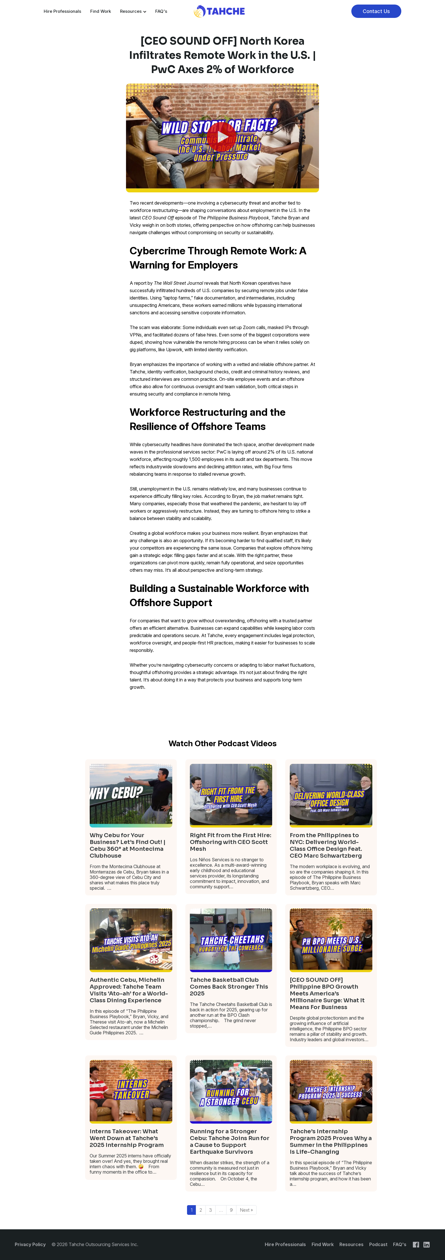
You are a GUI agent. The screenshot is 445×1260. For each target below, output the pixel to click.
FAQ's (161, 11)
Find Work (100, 11)
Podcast (378, 1244)
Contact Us (376, 11)
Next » (246, 1210)
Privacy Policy (30, 1244)
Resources (133, 11)
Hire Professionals (62, 11)
